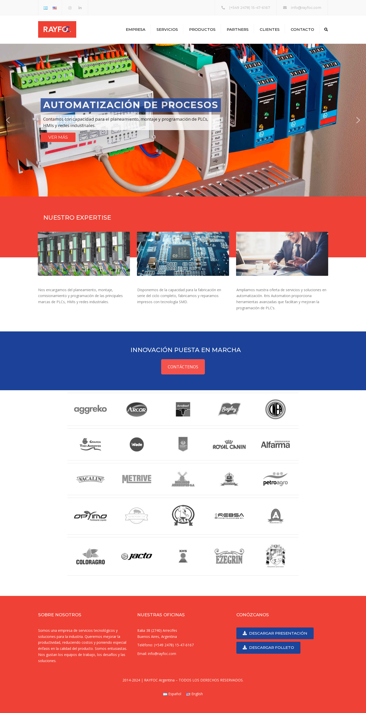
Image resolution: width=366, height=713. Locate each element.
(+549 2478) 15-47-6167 (249, 7)
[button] (8, 120)
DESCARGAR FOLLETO (268, 647)
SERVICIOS (167, 29)
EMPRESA (135, 29)
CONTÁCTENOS (183, 367)
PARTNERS (238, 29)
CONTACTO (302, 29)
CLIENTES (270, 29)
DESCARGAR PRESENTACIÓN (275, 633)
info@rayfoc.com (306, 7)
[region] (183, 120)
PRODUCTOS (202, 29)
